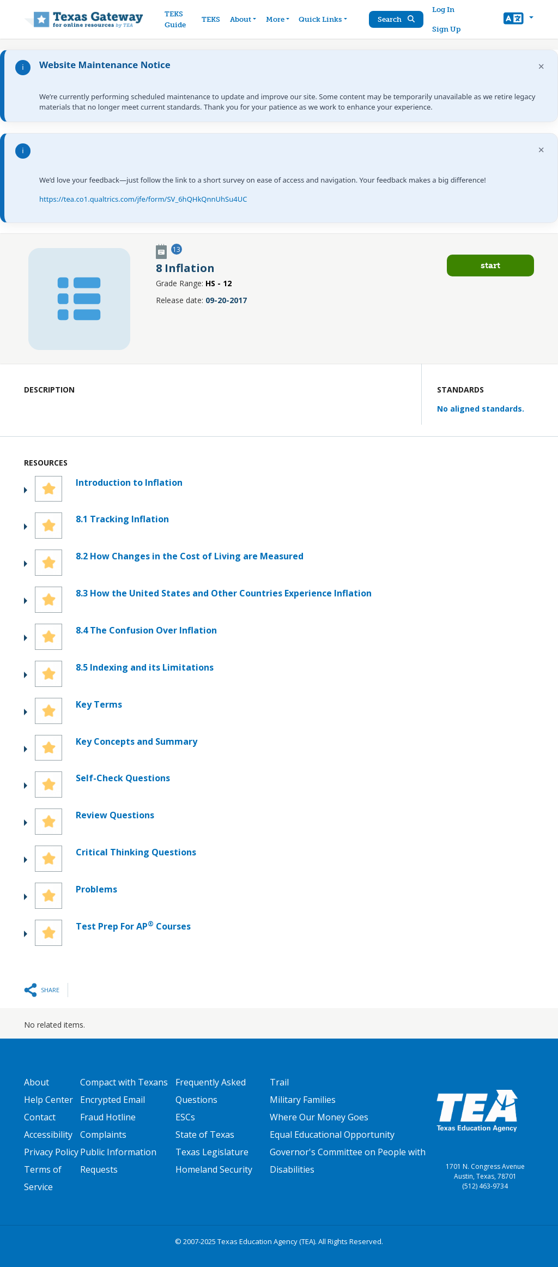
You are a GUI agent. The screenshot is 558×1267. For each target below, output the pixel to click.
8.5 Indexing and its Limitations (145, 667)
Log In (443, 9)
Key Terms (99, 704)
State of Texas (204, 1135)
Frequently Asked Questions (210, 1091)
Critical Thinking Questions (136, 852)
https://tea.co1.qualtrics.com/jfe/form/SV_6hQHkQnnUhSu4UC (143, 199)
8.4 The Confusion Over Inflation (146, 630)
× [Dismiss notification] (541, 66)
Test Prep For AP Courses (133, 926)
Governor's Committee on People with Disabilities (348, 1160)
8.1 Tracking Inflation (122, 519)
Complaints (103, 1135)
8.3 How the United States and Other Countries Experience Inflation (224, 593)
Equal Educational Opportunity (332, 1135)
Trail (279, 1082)
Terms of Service (43, 1178)
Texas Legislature (211, 1152)
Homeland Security (213, 1169)
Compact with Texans (124, 1082)
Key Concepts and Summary (136, 741)
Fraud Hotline (108, 1117)
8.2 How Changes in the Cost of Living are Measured (190, 556)
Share (50, 990)
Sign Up (446, 29)
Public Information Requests (118, 1160)
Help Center (48, 1100)
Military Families (303, 1100)
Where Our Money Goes (319, 1117)
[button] (518, 19)
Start (490, 265)
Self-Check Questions (123, 778)
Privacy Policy (51, 1152)
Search (396, 19)
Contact (40, 1117)
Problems (96, 889)
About (36, 1082)
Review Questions (115, 815)
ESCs (185, 1117)
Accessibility (48, 1135)
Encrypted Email (112, 1100)
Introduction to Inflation (129, 482)
